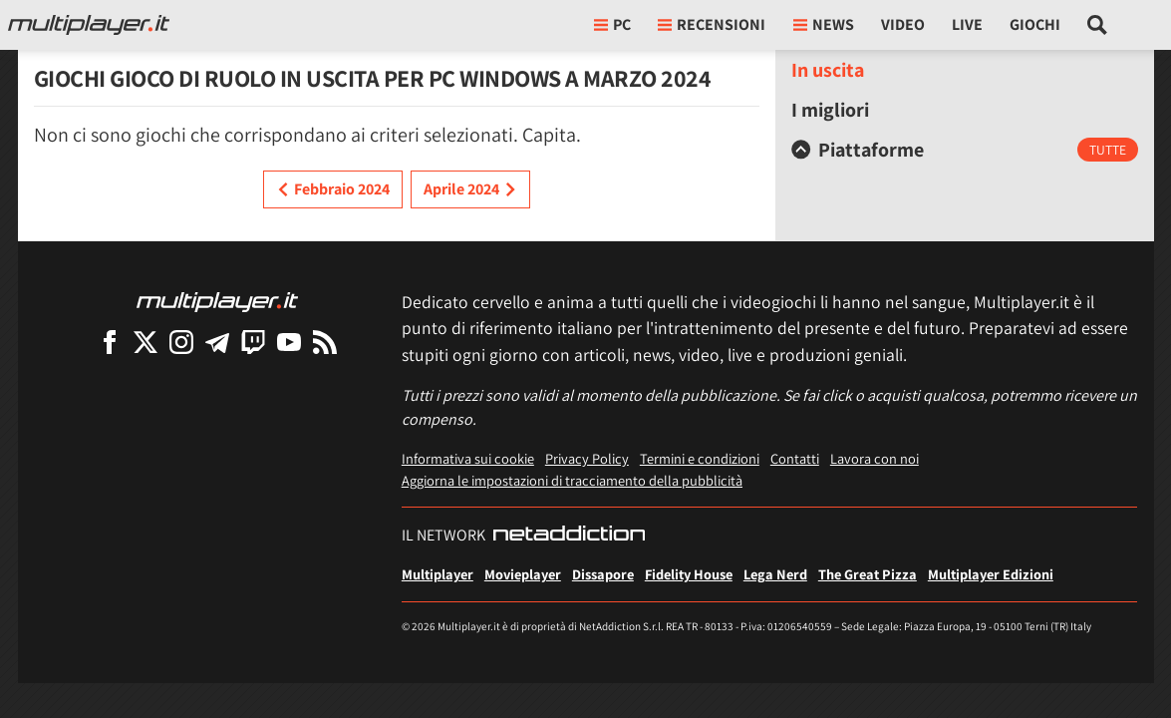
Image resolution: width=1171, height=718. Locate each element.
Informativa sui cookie (468, 458)
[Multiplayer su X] (145, 341)
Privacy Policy (587, 458)
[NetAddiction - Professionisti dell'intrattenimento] (569, 535)
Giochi (1035, 24)
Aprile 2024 (470, 189)
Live (967, 24)
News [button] (823, 24)
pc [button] (612, 24)
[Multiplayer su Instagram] (181, 341)
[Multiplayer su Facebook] (110, 341)
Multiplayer (437, 573)
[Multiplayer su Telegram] (217, 341)
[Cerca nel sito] (1097, 25)
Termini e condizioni (699, 458)
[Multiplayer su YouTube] (289, 341)
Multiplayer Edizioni (990, 573)
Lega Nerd (775, 573)
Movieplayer (522, 573)
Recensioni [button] (711, 24)
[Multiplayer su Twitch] (253, 341)
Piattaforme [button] (857, 150)
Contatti (794, 458)
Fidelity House (688, 573)
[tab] (964, 150)
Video (903, 24)
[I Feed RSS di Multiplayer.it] (325, 341)
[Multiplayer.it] (88, 25)
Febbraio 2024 (333, 189)
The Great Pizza (867, 573)
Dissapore (603, 573)
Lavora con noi (874, 458)
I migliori (830, 110)
